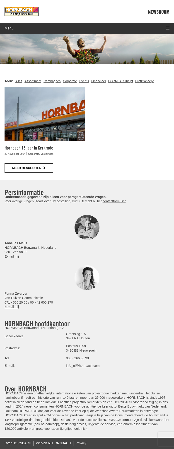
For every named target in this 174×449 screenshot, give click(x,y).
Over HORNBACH (18, 443)
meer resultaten (26, 168)
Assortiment (32, 81)
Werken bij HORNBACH (53, 443)
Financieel (98, 81)
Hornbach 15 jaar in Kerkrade (29, 148)
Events (84, 81)
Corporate (70, 81)
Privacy (81, 443)
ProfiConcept (144, 81)
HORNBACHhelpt (120, 81)
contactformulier (114, 201)
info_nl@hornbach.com (82, 365)
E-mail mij (12, 256)
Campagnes (52, 81)
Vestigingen (47, 153)
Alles (18, 81)
